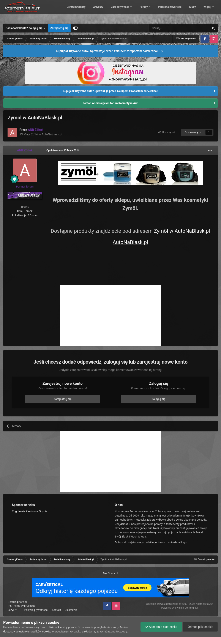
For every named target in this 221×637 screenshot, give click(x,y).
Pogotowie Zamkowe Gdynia (29, 511)
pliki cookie (55, 627)
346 (25, 207)
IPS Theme (14, 605)
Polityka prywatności (36, 609)
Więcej (208, 10)
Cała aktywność (134, 10)
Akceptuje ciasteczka (161, 627)
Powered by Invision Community (179, 607)
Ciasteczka (71, 609)
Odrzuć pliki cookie (200, 627)
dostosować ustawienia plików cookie (27, 631)
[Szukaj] (168, 28)
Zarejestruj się (59, 28)
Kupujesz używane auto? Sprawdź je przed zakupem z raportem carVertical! (107, 51)
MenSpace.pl (110, 573)
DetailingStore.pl (17, 601)
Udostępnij (166, 132)
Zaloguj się (158, 399)
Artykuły (112, 10)
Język (12, 609)
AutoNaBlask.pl (51, 134)
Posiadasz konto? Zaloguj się (26, 28)
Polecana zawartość (184, 10)
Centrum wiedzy (90, 10)
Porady (158, 10)
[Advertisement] (110, 315)
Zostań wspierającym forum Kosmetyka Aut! (110, 103)
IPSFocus (29, 605)
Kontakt (56, 609)
